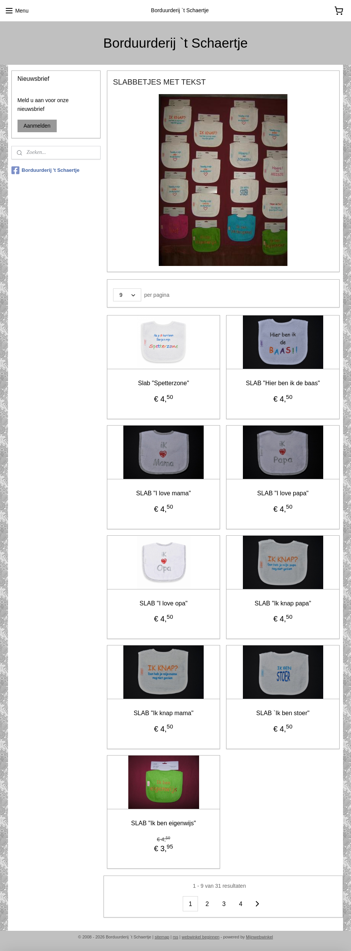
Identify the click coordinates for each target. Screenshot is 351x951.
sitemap (162, 937)
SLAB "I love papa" (283, 493)
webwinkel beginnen (200, 937)
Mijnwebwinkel (259, 937)
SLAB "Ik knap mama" (163, 713)
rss (176, 937)
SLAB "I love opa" (164, 603)
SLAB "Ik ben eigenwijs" (163, 823)
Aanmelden (37, 126)
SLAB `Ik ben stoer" (283, 713)
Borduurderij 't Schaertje (45, 170)
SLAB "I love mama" (163, 493)
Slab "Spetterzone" (163, 383)
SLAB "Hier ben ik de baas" (283, 383)
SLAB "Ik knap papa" (283, 603)
